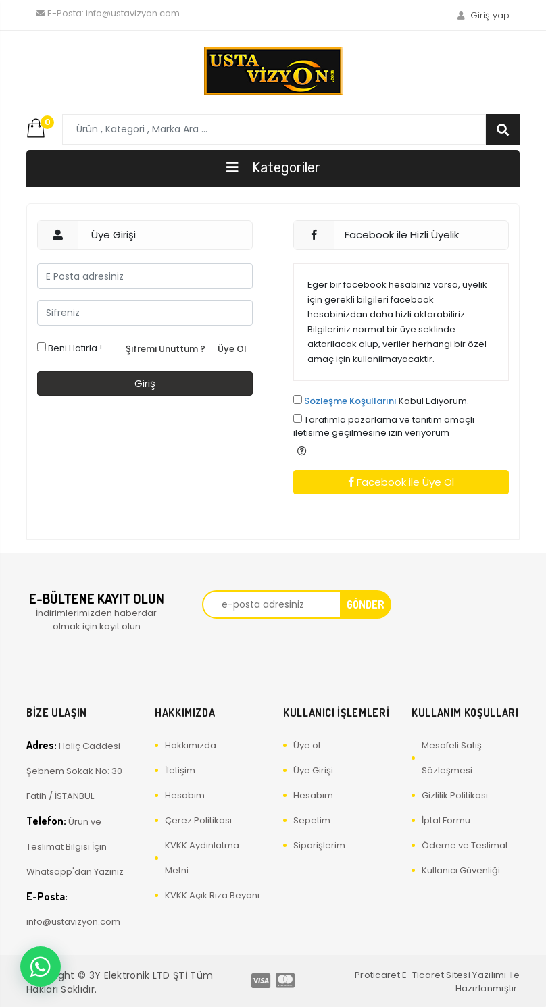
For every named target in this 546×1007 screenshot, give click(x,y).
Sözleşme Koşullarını (350, 400)
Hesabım (185, 795)
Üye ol (306, 745)
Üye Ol (232, 348)
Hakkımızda (190, 745)
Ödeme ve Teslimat (465, 845)
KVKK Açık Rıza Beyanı (212, 895)
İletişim (180, 770)
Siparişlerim (319, 845)
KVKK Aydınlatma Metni (202, 858)
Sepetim (311, 820)
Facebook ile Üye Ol (401, 482)
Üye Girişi (313, 770)
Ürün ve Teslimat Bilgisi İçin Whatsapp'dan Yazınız (75, 846)
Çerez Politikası (198, 820)
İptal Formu (446, 820)
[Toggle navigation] (273, 168)
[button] (302, 451)
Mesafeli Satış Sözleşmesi (452, 758)
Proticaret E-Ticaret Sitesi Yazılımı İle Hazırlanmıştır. (437, 982)
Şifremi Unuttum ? (165, 348)
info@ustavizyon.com (108, 13)
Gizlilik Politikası (455, 795)
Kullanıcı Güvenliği (461, 870)
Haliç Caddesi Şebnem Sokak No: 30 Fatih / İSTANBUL (74, 770)
